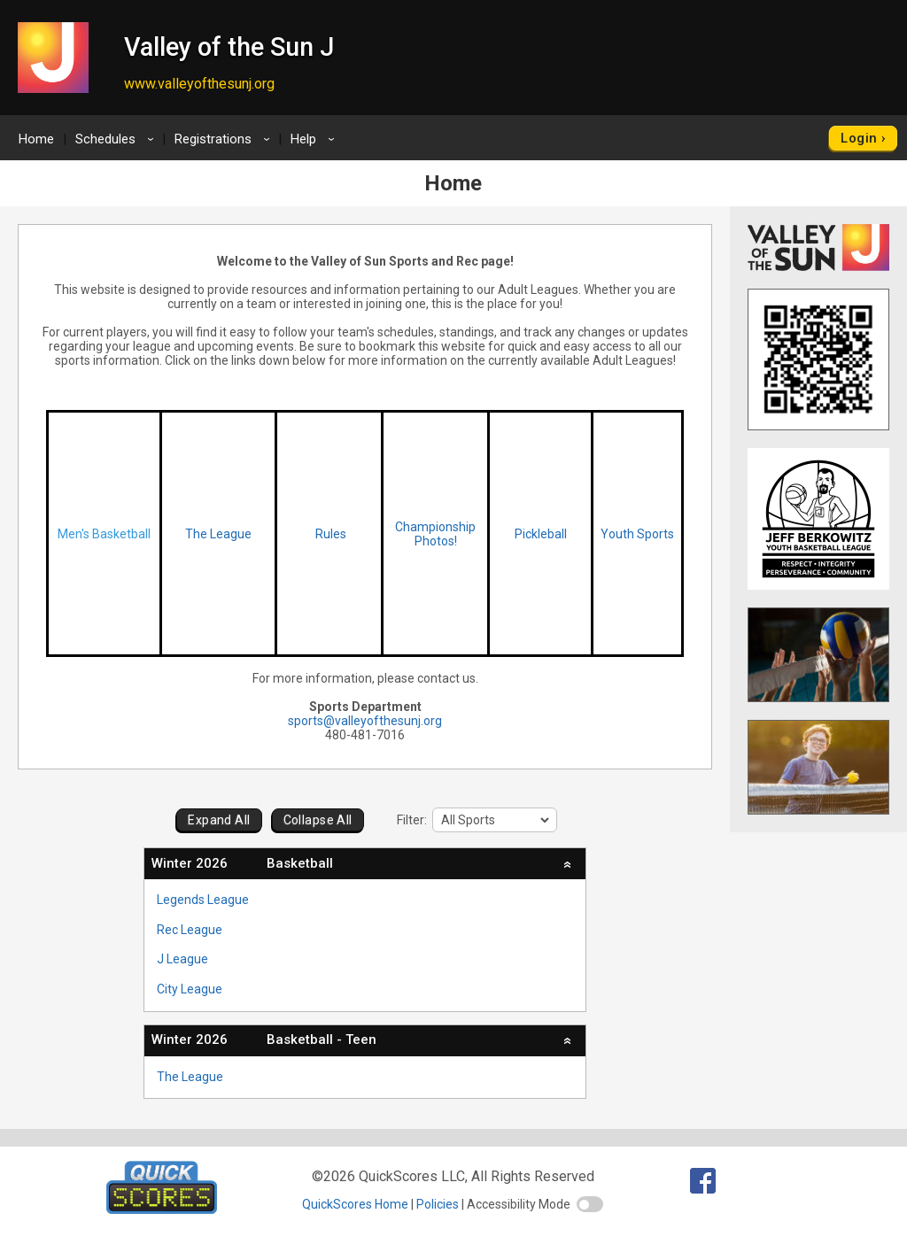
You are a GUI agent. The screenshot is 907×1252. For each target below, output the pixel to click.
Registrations (224, 139)
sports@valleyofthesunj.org (365, 721)
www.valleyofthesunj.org (199, 83)
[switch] (590, 1204)
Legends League (203, 900)
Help (315, 139)
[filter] (495, 820)
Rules (329, 534)
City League (189, 989)
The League (218, 534)
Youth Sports (637, 534)
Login (859, 138)
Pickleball (541, 534)
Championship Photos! (435, 534)
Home (36, 139)
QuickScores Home (355, 1204)
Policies (437, 1204)
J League (182, 959)
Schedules (117, 139)
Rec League (189, 930)
